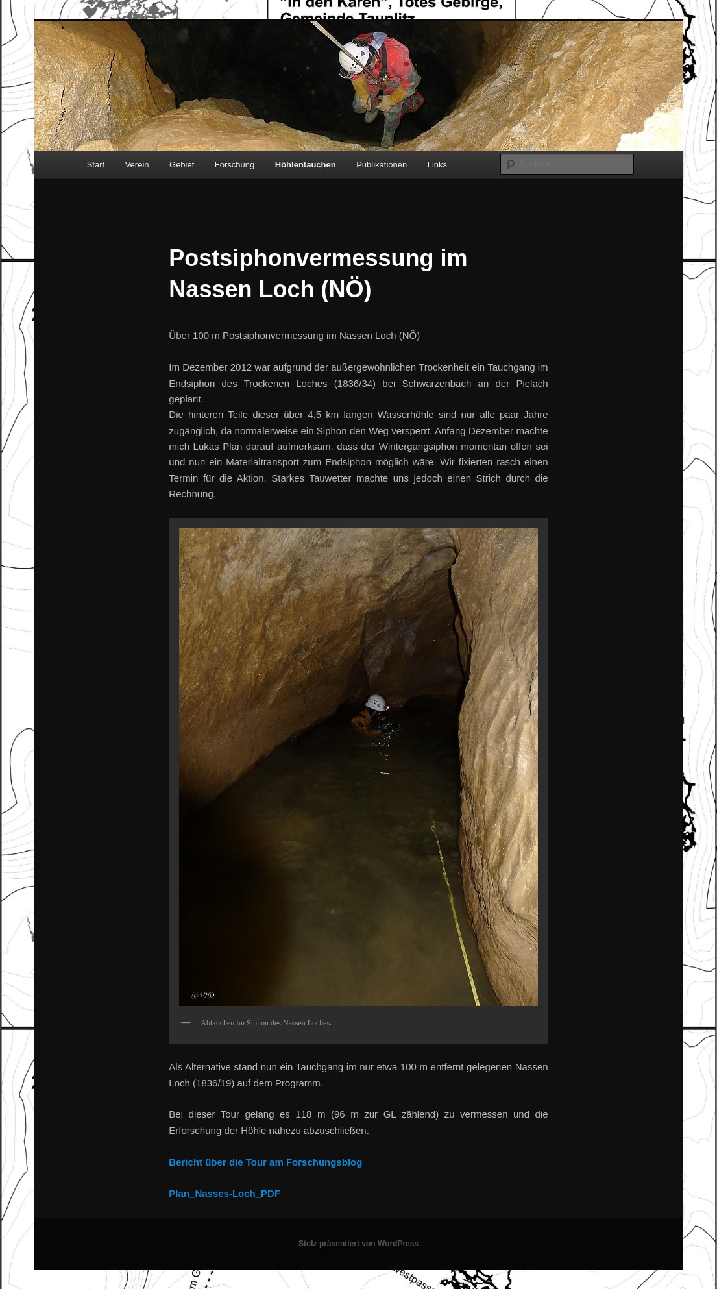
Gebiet (181, 164)
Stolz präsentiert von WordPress (358, 1243)
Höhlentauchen (305, 164)
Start (95, 164)
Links (437, 164)
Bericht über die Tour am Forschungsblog (265, 1162)
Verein (137, 164)
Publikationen (381, 164)
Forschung (234, 164)
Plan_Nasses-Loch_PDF (224, 1193)
